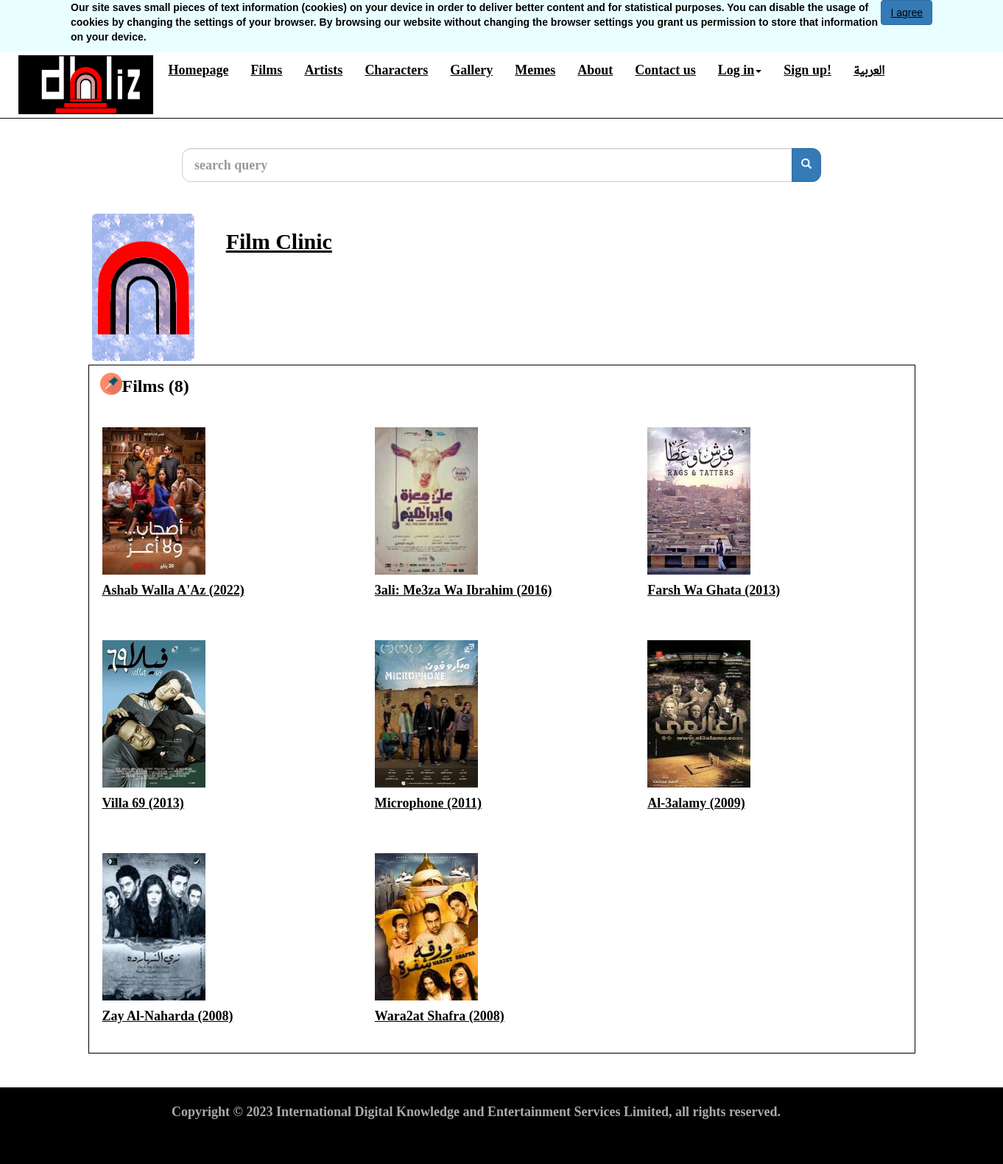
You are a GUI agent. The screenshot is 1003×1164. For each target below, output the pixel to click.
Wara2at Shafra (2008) (439, 1016)
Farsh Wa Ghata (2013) (713, 590)
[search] (806, 165)
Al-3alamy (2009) (696, 803)
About (595, 70)
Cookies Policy (384, 1139)
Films (266, 70)
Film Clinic (279, 241)
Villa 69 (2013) (143, 803)
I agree (906, 12)
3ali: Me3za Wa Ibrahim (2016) (463, 590)
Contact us (665, 70)
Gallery (471, 70)
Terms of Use (208, 1139)
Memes (535, 70)
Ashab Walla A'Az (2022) (173, 590)
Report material (479, 1139)
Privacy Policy (293, 1139)
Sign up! (807, 70)
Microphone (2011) (428, 803)
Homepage (198, 70)
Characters (396, 70)
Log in (740, 70)
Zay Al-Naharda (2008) (167, 1016)
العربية (869, 70)
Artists (323, 70)
